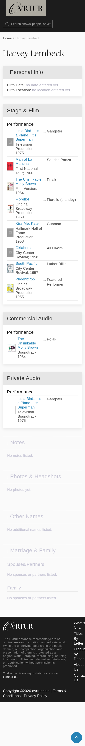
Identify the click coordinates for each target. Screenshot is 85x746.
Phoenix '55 (25, 275)
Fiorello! (22, 195)
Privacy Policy (35, 692)
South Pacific (27, 260)
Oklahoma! (25, 244)
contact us (10, 672)
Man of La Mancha (24, 158)
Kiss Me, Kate (27, 220)
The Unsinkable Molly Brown (29, 177)
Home (7, 34)
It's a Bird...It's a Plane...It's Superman (27, 131)
